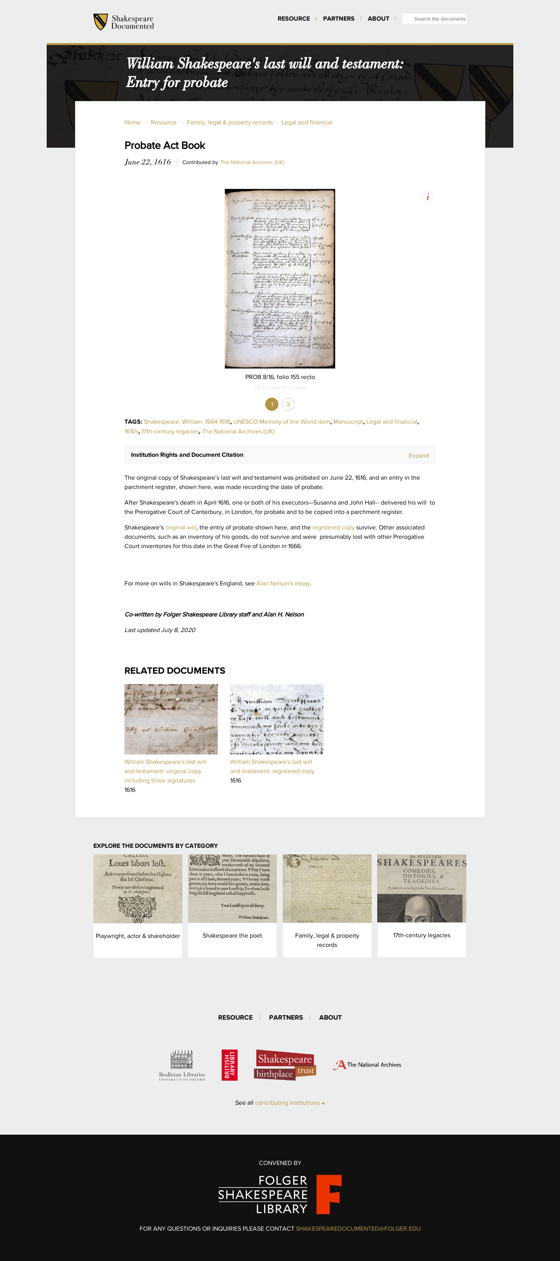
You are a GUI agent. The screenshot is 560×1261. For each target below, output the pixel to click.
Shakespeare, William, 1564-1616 (187, 421)
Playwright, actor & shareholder (138, 936)
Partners (339, 18)
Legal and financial (307, 122)
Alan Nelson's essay (283, 583)
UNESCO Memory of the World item (281, 421)
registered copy (333, 527)
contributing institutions (287, 1102)
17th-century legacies (170, 431)
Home (132, 122)
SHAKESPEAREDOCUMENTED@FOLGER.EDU (358, 1228)
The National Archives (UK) (252, 162)
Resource (294, 18)
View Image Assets (428, 196)
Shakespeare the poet (232, 935)
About (378, 18)
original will (180, 527)
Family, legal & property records (230, 122)
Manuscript (348, 421)
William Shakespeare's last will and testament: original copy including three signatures (165, 771)
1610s (131, 431)
